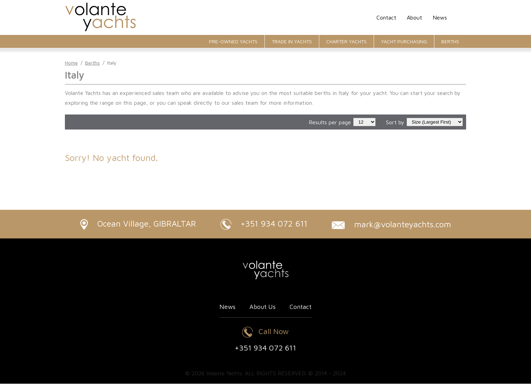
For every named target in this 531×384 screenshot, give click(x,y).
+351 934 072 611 (264, 224)
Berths (450, 41)
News (440, 17)
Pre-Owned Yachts (233, 41)
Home (71, 63)
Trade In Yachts (292, 41)
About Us (262, 307)
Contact (386, 17)
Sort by (395, 122)
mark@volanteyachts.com (391, 224)
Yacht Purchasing (404, 41)
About (414, 17)
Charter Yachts (346, 41)
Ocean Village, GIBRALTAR (138, 224)
